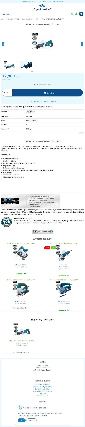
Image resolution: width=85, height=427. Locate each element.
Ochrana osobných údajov (42, 387)
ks (7, 93)
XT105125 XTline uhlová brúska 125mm (64, 243)
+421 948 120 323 (45, 2)
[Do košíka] (47, 92)
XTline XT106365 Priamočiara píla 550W (21, 280)
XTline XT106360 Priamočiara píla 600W (64, 280)
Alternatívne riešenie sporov (42, 391)
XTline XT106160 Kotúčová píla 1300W (21, 243)
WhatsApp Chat (58, 2)
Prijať (22, 420)
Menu (7, 14)
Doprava (42, 393)
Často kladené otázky (42, 389)
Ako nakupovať (42, 396)
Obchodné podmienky (42, 384)
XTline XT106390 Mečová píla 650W (22, 341)
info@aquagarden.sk (28, 2)
